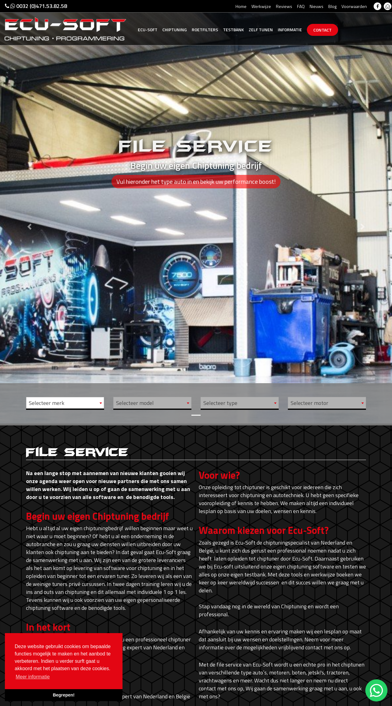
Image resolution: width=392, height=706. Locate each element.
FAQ (301, 6)
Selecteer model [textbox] (135, 403)
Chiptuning (174, 29)
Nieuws (316, 6)
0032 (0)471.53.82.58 (36, 6)
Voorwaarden (354, 6)
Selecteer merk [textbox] (46, 403)
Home (241, 6)
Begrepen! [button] (63, 695)
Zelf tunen (261, 29)
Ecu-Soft (147, 29)
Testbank (233, 29)
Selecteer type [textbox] (220, 403)
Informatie (290, 29)
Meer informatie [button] (33, 676)
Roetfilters (205, 29)
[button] (29, 212)
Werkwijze (261, 6)
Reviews (284, 6)
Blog (332, 6)
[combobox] (65, 403)
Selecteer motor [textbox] (309, 403)
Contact (322, 30)
